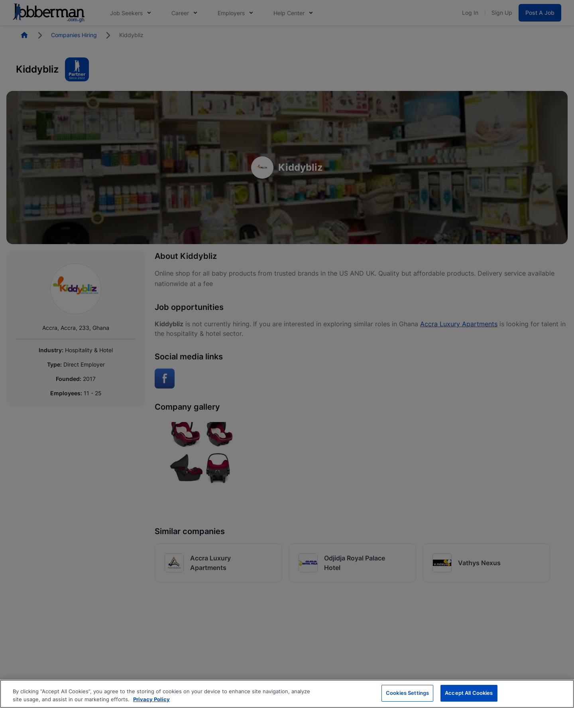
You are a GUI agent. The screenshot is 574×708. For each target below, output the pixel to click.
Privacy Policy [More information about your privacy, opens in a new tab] (151, 699)
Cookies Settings (407, 693)
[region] (287, 694)
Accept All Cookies (469, 693)
